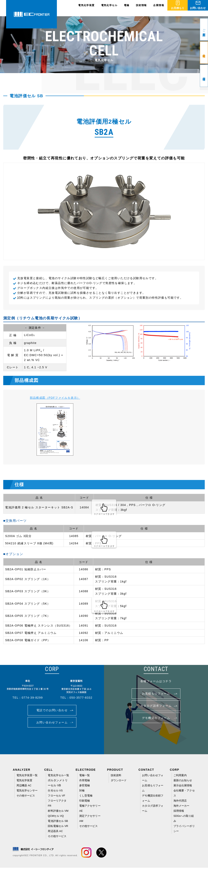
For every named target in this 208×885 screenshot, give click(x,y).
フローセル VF (57, 800)
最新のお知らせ (183, 780)
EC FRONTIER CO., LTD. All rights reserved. (51, 873)
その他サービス (26, 804)
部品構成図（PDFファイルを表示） (55, 397)
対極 (82, 789)
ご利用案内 (180, 775)
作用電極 (85, 780)
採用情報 (179, 809)
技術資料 (116, 775)
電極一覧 (85, 775)
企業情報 (158, 8)
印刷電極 (85, 799)
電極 (126, 8)
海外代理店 (180, 799)
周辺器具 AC (56, 848)
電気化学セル (109, 8)
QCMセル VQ (56, 824)
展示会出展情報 (183, 785)
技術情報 (141, 8)
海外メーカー (182, 804)
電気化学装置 (86, 8)
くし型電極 (86, 794)
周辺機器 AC (24, 789)
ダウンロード (119, 780)
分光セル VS (56, 795)
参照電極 (85, 785)
